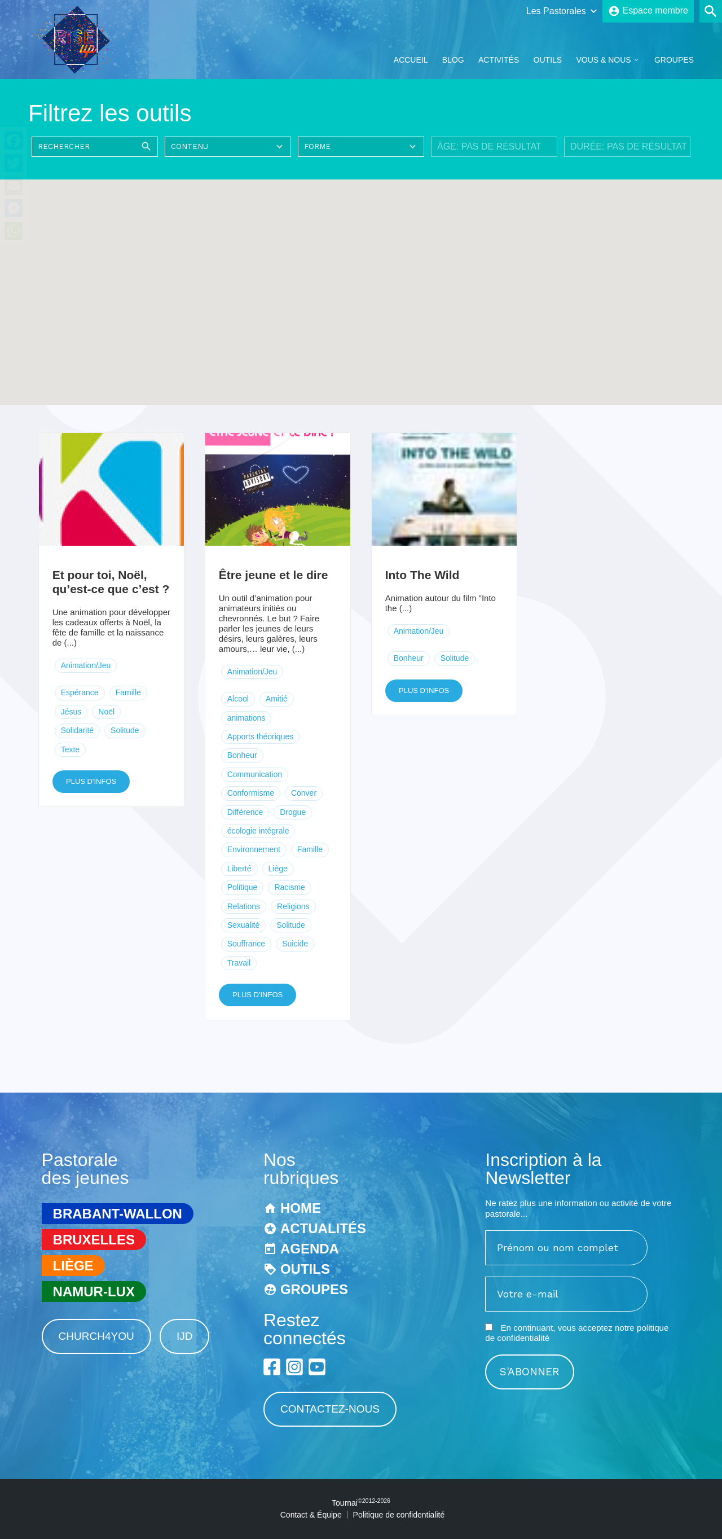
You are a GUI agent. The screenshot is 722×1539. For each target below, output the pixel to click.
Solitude (125, 730)
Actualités (323, 1228)
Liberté (239, 868)
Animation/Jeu (86, 665)
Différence (245, 812)
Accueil (411, 59)
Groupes (674, 59)
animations (246, 717)
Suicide (295, 943)
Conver (303, 792)
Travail (239, 962)
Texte (70, 749)
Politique (242, 887)
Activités (498, 59)
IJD (185, 1336)
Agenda (309, 1248)
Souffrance (246, 943)
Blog (453, 59)
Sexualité (243, 924)
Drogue (293, 812)
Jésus (71, 711)
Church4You (96, 1336)
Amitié (277, 698)
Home (300, 1208)
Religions (293, 906)
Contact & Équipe (311, 1514)
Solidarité (77, 730)
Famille (128, 692)
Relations (243, 906)
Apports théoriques (260, 736)
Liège (278, 868)
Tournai (361, 1502)
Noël (106, 711)
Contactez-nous (330, 1409)
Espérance (80, 692)
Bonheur (242, 755)
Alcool (238, 698)
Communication (254, 774)
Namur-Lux (94, 1291)
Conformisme (250, 792)
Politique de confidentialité (399, 1514)
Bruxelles (94, 1239)
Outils (548, 59)
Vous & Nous (603, 59)
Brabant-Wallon (117, 1213)
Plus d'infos (91, 781)
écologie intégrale (258, 830)
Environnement (253, 849)
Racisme (289, 887)
